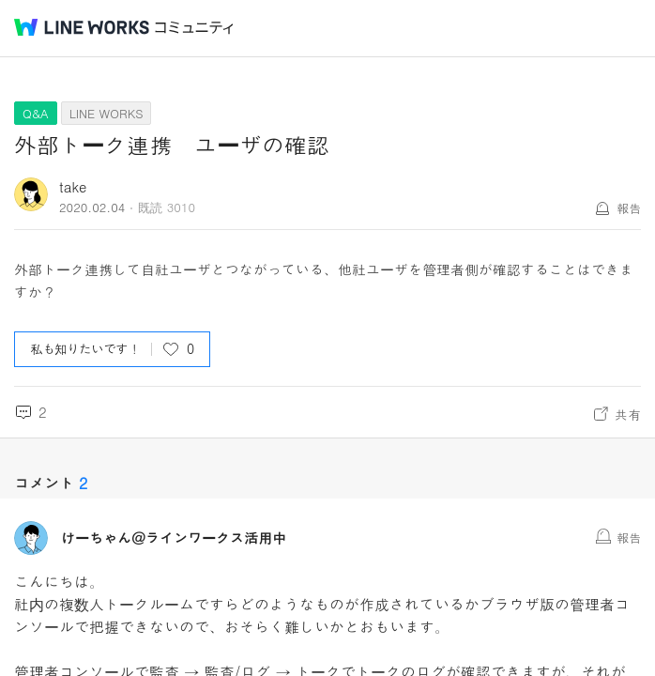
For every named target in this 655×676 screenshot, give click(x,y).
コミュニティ (194, 28)
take (72, 186)
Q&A (36, 113)
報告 (629, 208)
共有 (628, 414)
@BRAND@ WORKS (81, 27)
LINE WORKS (106, 113)
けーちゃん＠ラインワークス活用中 (173, 538)
